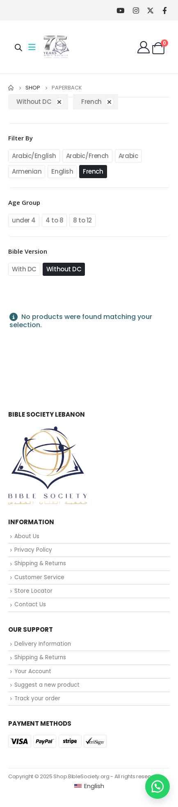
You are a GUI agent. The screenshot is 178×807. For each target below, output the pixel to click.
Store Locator (33, 591)
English (62, 171)
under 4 (24, 220)
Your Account (32, 671)
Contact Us (30, 604)
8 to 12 (82, 220)
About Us (26, 536)
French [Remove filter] (91, 101)
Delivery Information (42, 644)
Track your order (37, 698)
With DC (24, 269)
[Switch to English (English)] (89, 785)
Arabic (128, 155)
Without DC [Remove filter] (34, 101)
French (93, 171)
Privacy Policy (33, 550)
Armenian (26, 171)
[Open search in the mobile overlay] (18, 47)
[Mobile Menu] (34, 47)
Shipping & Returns (40, 563)
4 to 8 (54, 220)
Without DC (64, 269)
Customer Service (39, 577)
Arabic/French (87, 155)
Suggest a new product (47, 685)
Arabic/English (34, 155)
